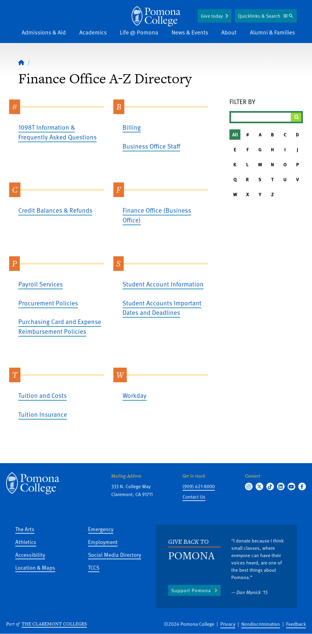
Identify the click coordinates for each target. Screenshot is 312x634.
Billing (131, 127)
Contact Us (194, 496)
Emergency (100, 529)
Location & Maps (35, 567)
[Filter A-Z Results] (261, 117)
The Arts (24, 529)
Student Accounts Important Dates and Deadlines (161, 307)
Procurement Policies (48, 303)
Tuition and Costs (42, 395)
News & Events (190, 32)
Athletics (25, 542)
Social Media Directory (114, 554)
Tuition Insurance (42, 414)
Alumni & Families (272, 32)
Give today (212, 16)
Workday (134, 395)
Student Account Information (163, 284)
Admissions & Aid (44, 32)
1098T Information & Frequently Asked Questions (57, 132)
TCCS (93, 567)
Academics (93, 32)
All (235, 134)
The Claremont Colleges (54, 624)
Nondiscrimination (260, 624)
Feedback (296, 624)
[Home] (156, 16)
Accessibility (30, 554)
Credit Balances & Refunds (55, 210)
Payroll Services (40, 284)
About (228, 32)
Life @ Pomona (139, 32)
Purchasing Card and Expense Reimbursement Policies (59, 326)
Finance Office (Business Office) (156, 215)
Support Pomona (191, 590)
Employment (103, 542)
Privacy (227, 624)
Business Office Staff (151, 146)
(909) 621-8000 (199, 486)
